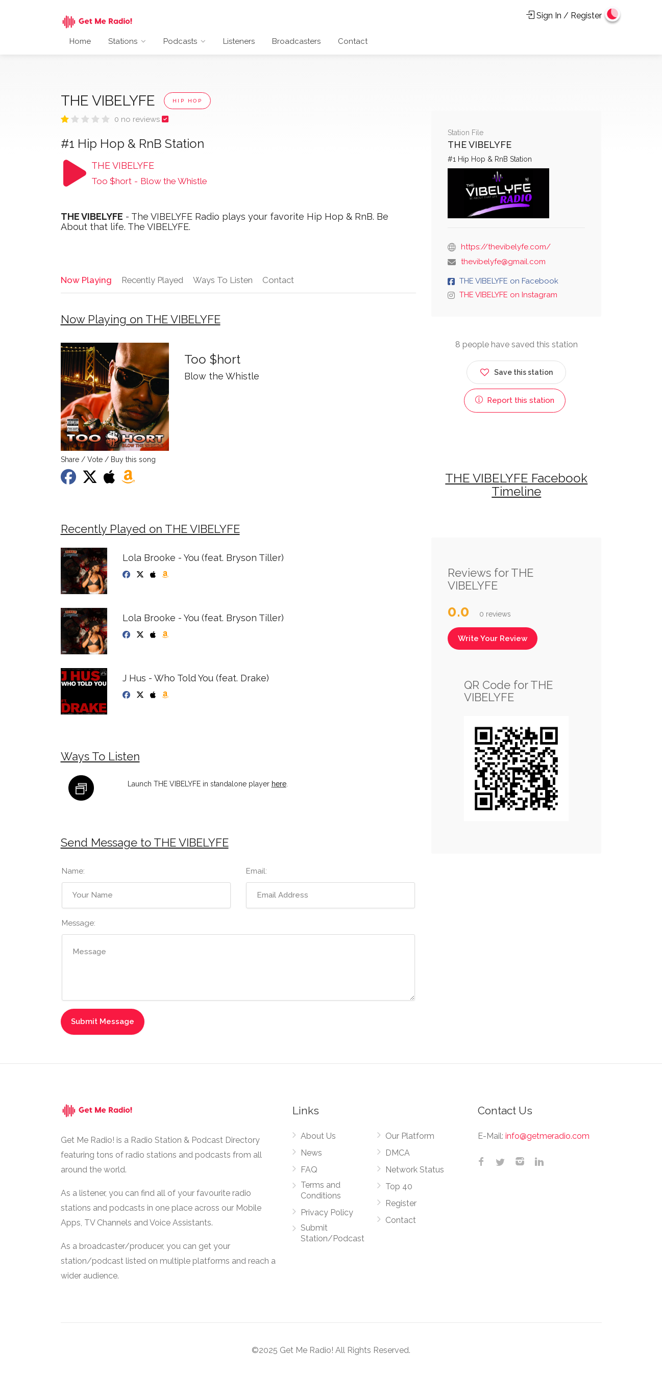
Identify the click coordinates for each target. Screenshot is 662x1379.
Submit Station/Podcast (332, 1234)
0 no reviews (138, 119)
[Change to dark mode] (611, 15)
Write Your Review (492, 638)
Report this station (514, 400)
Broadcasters (296, 41)
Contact (352, 41)
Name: (73, 872)
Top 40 (398, 1188)
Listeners (239, 41)
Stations (122, 41)
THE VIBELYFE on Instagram (508, 294)
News (311, 1154)
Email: (256, 872)
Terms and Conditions (321, 1192)
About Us (318, 1137)
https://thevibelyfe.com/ (506, 246)
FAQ (309, 1171)
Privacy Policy (327, 1214)
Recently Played (152, 279)
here (279, 786)
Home (80, 41)
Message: (78, 924)
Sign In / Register (564, 15)
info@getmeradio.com (547, 1137)
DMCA (397, 1154)
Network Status (414, 1171)
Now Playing (85, 279)
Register (400, 1205)
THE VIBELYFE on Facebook (508, 281)
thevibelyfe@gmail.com (503, 261)
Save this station (516, 370)
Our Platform (409, 1137)
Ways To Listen (223, 279)
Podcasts (180, 41)
